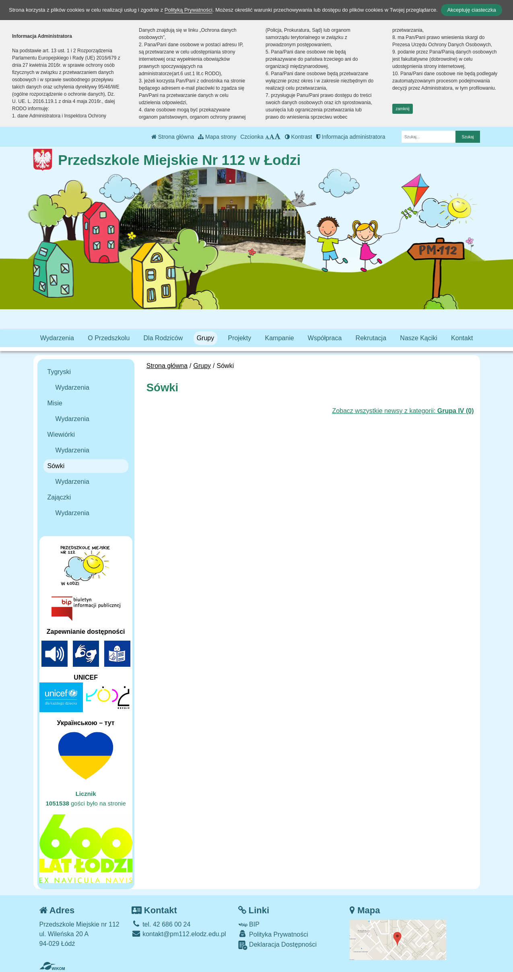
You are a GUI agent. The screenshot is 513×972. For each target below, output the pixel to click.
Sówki (56, 465)
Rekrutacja (371, 338)
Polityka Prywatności (273, 934)
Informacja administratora (350, 137)
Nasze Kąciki (418, 338)
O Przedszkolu (109, 338)
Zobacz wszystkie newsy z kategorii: (403, 410)
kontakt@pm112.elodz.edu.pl (179, 934)
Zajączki (59, 497)
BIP (249, 924)
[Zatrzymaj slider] (212, 257)
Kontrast (298, 137)
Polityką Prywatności (188, 10)
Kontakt (462, 338)
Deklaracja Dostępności (277, 945)
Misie (54, 403)
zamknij (403, 109)
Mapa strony (217, 137)
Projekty (239, 338)
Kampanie (279, 338)
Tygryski (59, 371)
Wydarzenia (57, 338)
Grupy (205, 338)
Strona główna (172, 137)
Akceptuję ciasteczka (471, 10)
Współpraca (325, 338)
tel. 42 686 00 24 (161, 924)
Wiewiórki (61, 434)
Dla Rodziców (163, 338)
